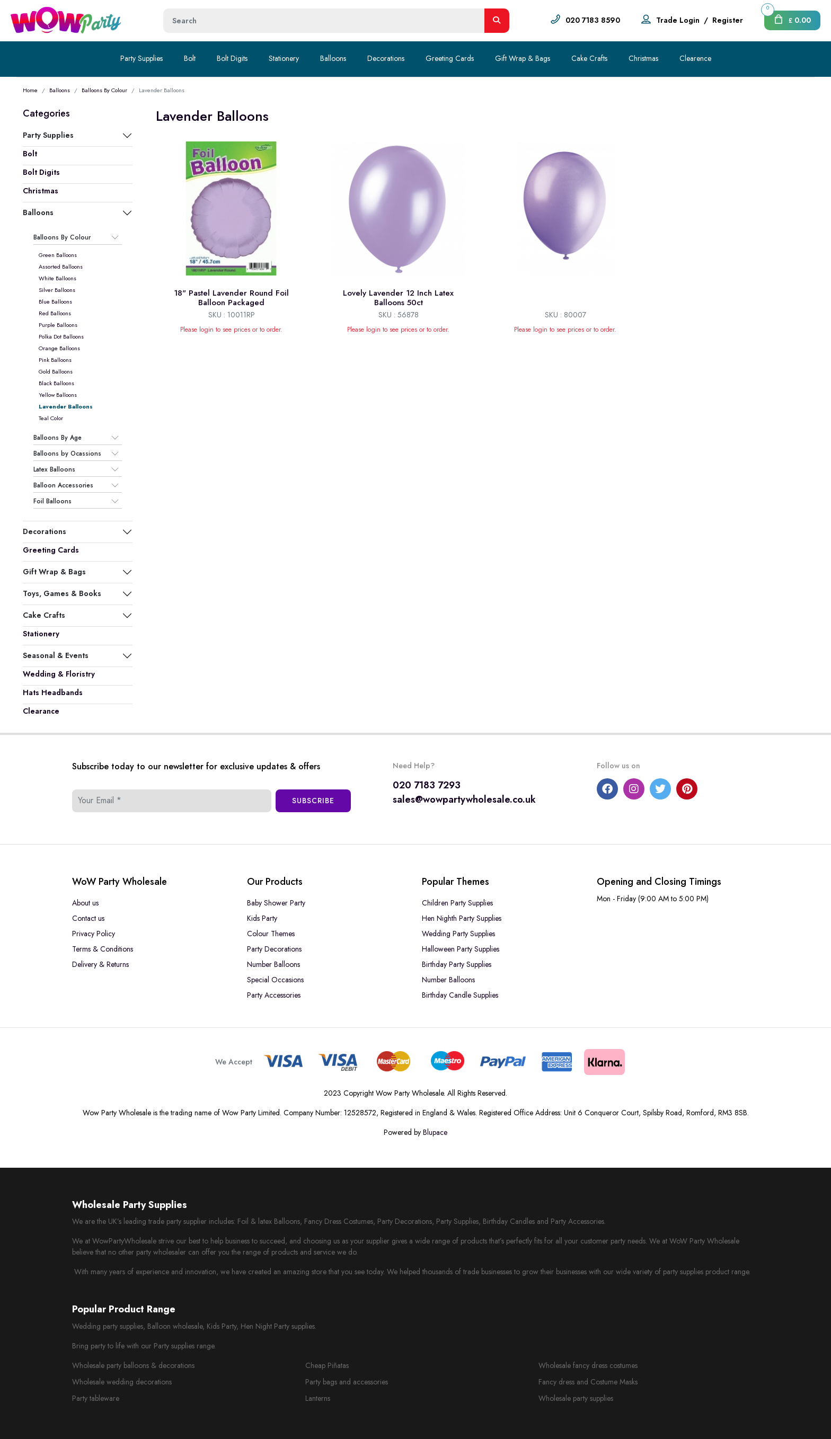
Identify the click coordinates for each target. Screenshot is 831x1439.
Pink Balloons (55, 359)
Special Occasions (275, 979)
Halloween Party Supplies (460, 949)
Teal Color (51, 418)
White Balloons (57, 278)
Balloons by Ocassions (67, 453)
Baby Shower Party (276, 903)
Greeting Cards (450, 58)
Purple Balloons (58, 324)
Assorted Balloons (61, 266)
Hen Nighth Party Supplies (461, 918)
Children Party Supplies (457, 903)
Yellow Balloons (58, 394)
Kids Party (262, 918)
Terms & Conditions (102, 949)
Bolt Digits (232, 58)
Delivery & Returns (100, 964)
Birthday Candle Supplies (460, 995)
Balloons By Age (57, 437)
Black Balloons (56, 383)
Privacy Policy (93, 933)
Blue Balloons (55, 301)
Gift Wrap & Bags (522, 58)
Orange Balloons (59, 348)
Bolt (190, 58)
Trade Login (678, 20)
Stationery (284, 58)
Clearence (695, 58)
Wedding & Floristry (59, 674)
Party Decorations (274, 949)
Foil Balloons (52, 501)
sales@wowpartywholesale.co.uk (464, 799)
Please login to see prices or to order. (231, 329)
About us (85, 903)
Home (30, 90)
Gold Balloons (56, 371)
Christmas (643, 58)
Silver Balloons (57, 290)
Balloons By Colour (104, 90)
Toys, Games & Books (62, 593)
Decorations (385, 58)
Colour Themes (271, 933)
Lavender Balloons (66, 406)
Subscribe (313, 800)
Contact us (88, 918)
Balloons (333, 58)
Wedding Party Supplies (458, 933)
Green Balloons (58, 255)
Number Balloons (273, 964)
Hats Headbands (53, 692)
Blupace (435, 1132)
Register (727, 20)
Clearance (41, 711)
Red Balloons (55, 313)
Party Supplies (141, 58)
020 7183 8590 (592, 20)
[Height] (324, 20)
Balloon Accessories (63, 485)
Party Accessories (273, 995)
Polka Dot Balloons (61, 336)
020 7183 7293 (427, 785)
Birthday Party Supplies (456, 964)
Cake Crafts (589, 58)
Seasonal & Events (56, 655)
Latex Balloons (54, 469)
